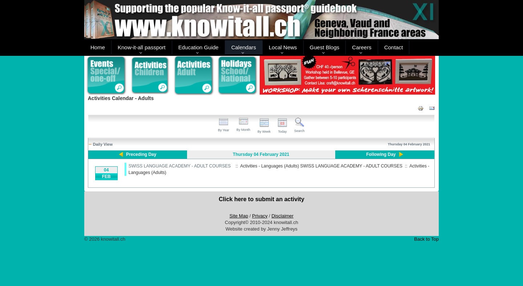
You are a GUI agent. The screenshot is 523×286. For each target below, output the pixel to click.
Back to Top (426, 239)
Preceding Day (141, 154)
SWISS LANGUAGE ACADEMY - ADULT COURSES (180, 166)
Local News (283, 47)
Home (97, 47)
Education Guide (198, 47)
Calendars (243, 47)
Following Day (381, 154)
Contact (393, 47)
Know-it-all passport (142, 47)
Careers (361, 47)
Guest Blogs (325, 47)
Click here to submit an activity (261, 199)
